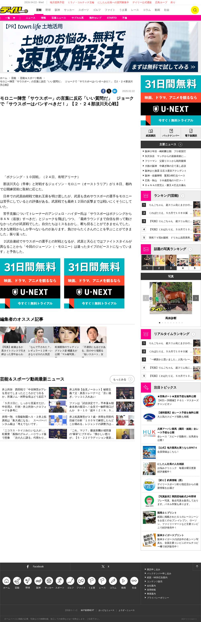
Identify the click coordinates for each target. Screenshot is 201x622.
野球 (48, 9)
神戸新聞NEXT (87, 610)
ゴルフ (97, 9)
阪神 (57, 9)
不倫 (124, 17)
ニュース (30, 17)
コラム (147, 9)
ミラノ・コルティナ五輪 (81, 2)
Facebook (38, 566)
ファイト (110, 9)
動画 (157, 9)
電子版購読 (191, 135)
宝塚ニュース (58, 17)
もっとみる (119, 379)
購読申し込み (153, 569)
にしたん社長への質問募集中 (113, 2)
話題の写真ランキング (170, 249)
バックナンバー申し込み (159, 573)
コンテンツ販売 (154, 581)
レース (135, 9)
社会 (166, 9)
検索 (195, 10)
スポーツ (83, 9)
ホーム (3, 78)
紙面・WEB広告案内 (157, 577)
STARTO (112, 17)
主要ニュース (167, 144)
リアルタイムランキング (171, 334)
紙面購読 (151, 135)
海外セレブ (95, 17)
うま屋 (123, 9)
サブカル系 (78, 17)
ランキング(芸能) (166, 195)
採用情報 (151, 589)
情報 (43, 17)
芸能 (38, 9)
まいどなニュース (106, 610)
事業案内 (151, 593)
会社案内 (151, 585)
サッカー (69, 9)
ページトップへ (197, 567)
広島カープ (161, 2)
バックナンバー (170, 135)
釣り (173, 2)
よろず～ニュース (127, 610)
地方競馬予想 (57, 2)
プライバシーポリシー (158, 598)
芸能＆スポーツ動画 (31, 78)
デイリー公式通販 (142, 2)
